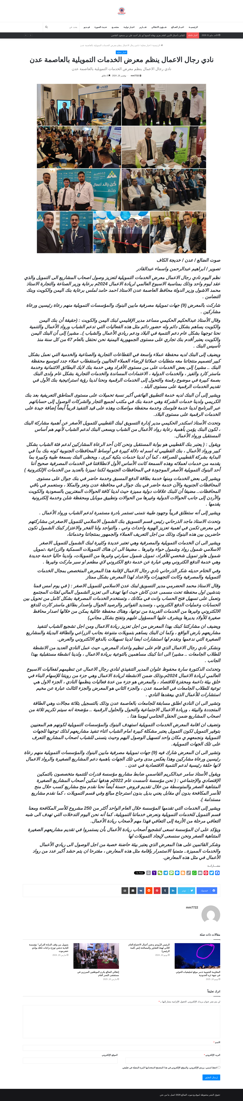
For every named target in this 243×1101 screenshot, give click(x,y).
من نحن (163, 1095)
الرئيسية (157, 45)
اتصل (172, 1095)
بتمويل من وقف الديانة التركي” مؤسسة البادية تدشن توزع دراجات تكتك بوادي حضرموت (48, 947)
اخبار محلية (146, 45)
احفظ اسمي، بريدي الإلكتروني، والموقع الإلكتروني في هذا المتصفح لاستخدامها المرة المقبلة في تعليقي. (170, 1067)
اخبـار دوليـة (129, 27)
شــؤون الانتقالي (159, 27)
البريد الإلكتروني (212, 1055)
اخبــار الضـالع (177, 27)
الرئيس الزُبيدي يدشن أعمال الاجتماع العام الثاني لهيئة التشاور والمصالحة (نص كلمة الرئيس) (149, 947)
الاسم (216, 1042)
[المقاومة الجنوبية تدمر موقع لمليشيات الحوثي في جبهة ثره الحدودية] (197, 956)
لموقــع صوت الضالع (190, 1095)
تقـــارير (143, 27)
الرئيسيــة (193, 27)
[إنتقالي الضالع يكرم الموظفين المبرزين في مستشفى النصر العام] (96, 956)
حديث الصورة (100, 27)
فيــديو (87, 27)
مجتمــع (115, 27)
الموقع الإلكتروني (110, 1055)
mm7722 (135, 75)
